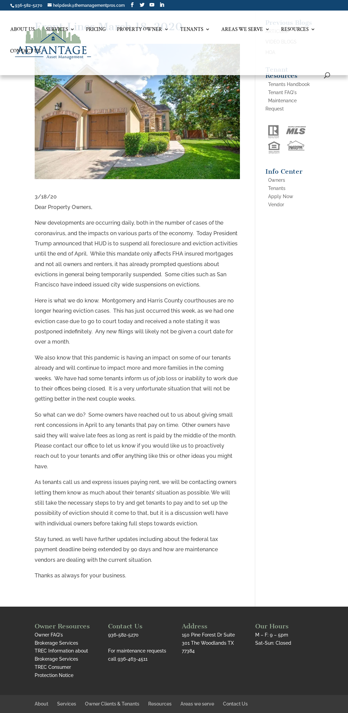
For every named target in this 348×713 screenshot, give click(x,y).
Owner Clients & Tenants (112, 704)
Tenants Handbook (289, 84)
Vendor (276, 204)
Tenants (191, 30)
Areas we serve (242, 30)
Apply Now (280, 196)
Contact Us (25, 51)
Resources (295, 30)
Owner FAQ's (49, 635)
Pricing (96, 30)
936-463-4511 (132, 659)
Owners (276, 180)
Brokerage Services (56, 643)
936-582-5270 (28, 5)
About (41, 704)
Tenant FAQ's (282, 92)
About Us (22, 30)
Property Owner (139, 30)
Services (57, 30)
